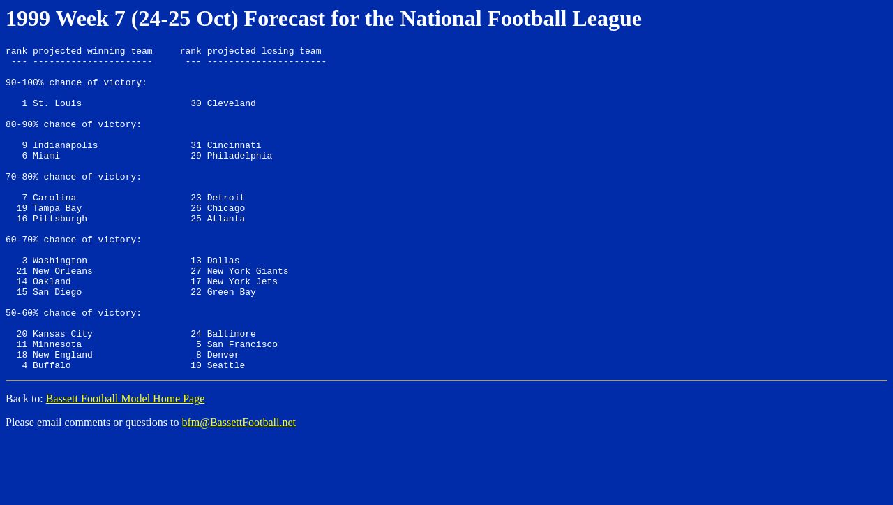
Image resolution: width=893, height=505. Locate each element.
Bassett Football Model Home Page (125, 463)
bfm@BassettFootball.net (238, 487)
